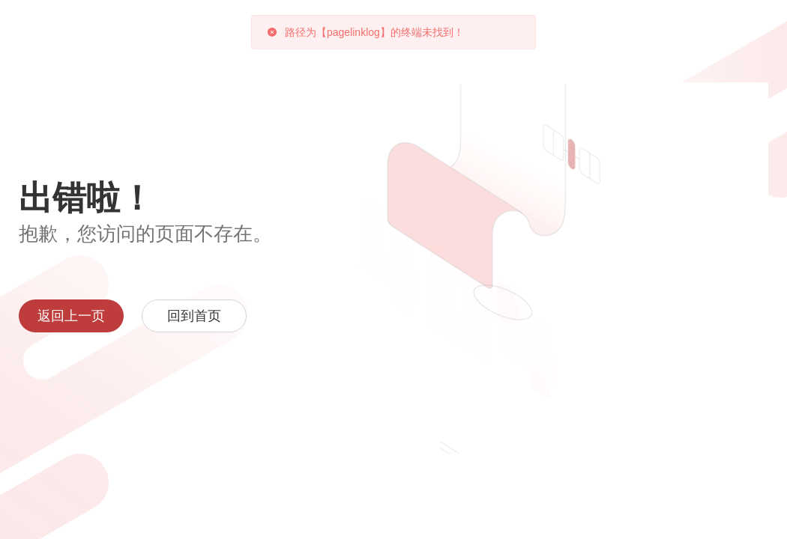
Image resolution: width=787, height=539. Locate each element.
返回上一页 (71, 315)
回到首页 (194, 315)
